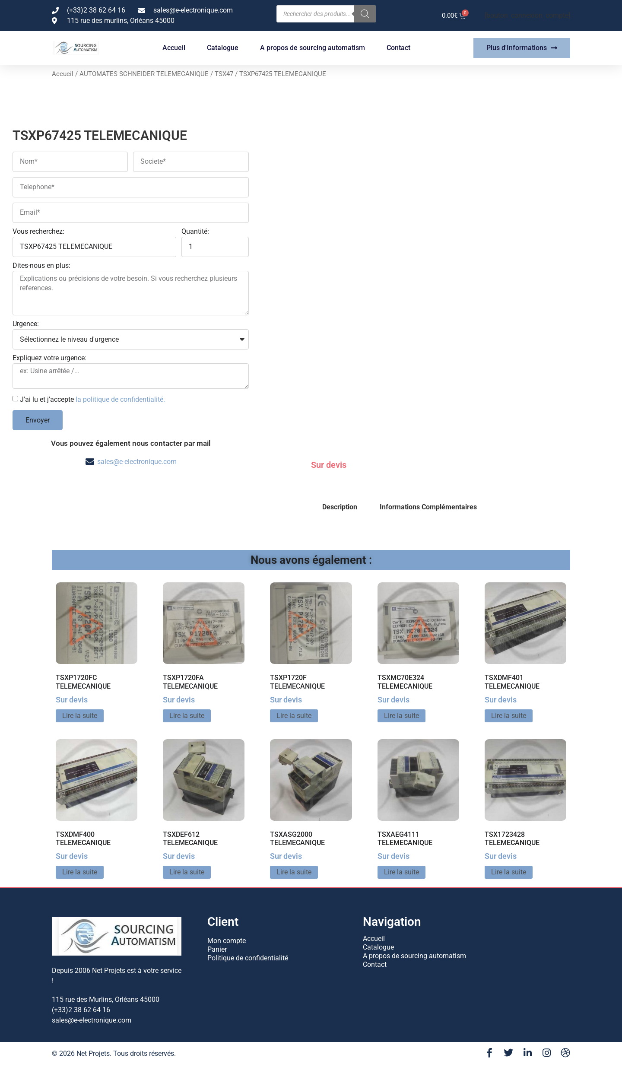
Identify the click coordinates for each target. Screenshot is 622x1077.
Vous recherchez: (38, 231)
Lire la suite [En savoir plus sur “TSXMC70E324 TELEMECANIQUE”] (401, 716)
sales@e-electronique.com (137, 461)
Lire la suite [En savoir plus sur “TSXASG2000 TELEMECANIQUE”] (293, 872)
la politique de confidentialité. (120, 399)
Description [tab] (339, 507)
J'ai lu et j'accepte (92, 399)
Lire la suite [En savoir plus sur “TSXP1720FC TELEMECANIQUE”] (79, 716)
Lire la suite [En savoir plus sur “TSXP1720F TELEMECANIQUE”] (293, 716)
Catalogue (222, 48)
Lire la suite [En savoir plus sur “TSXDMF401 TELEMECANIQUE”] (508, 716)
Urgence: (26, 324)
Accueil (173, 48)
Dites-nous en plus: (41, 266)
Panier (217, 949)
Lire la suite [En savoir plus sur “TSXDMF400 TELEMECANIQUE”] (79, 872)
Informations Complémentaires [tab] (428, 507)
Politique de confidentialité (247, 958)
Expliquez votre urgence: (49, 358)
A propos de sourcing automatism (312, 48)
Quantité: (195, 231)
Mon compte (226, 941)
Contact (398, 48)
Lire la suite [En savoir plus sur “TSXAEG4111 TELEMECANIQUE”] (401, 872)
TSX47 (224, 74)
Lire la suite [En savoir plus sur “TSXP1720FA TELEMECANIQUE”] (186, 716)
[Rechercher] (365, 13)
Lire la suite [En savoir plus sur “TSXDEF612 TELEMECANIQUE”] (186, 872)
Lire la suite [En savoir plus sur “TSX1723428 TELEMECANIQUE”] (508, 872)
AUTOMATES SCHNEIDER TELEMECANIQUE (144, 74)
